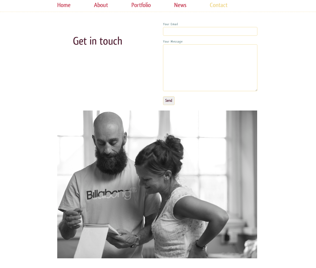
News (180, 5)
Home (64, 5)
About (101, 5)
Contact (219, 5)
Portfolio (141, 5)
